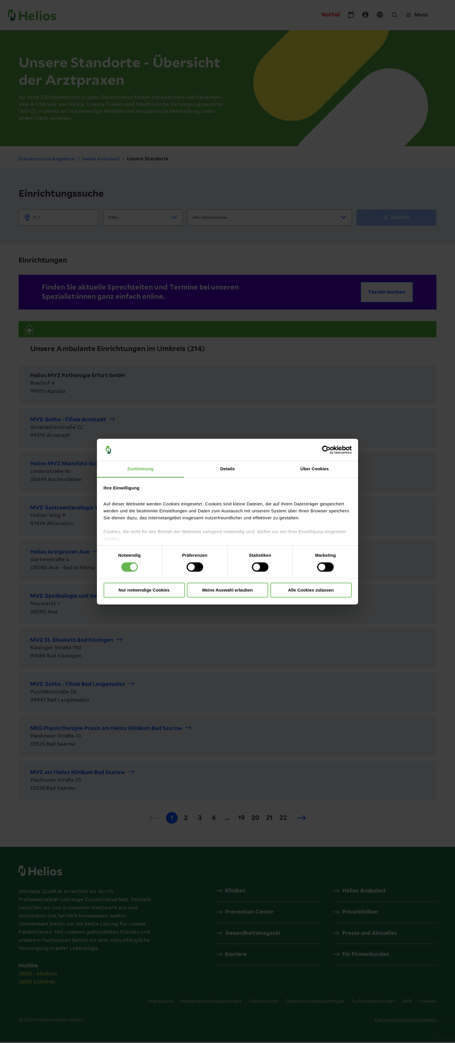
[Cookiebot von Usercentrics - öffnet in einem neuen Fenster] (326, 449)
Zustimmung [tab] (140, 469)
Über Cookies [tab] (314, 469)
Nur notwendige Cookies (144, 590)
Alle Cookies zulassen (311, 590)
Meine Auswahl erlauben (227, 590)
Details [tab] (227, 469)
